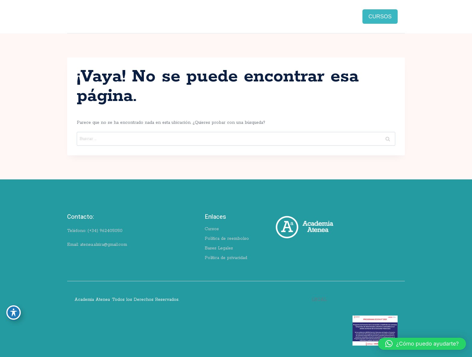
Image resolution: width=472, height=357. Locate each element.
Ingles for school (244, 13)
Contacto (340, 13)
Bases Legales (219, 248)
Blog (279, 13)
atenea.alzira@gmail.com (103, 244)
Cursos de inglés (144, 13)
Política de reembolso (227, 238)
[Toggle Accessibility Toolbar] (13, 312)
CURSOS (380, 17)
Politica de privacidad (226, 258)
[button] (422, 344)
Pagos (238, 19)
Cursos (212, 229)
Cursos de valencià (194, 13)
